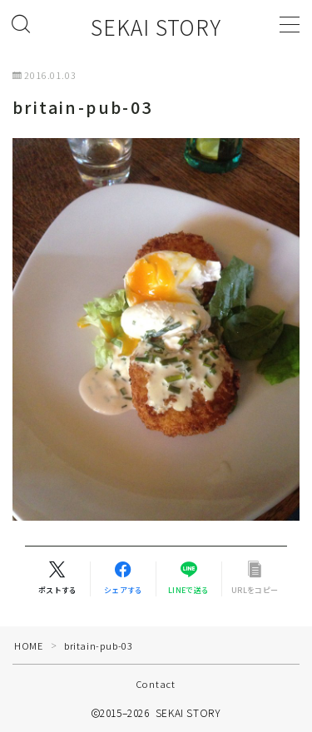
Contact (156, 683)
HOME (28, 645)
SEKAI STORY (156, 27)
